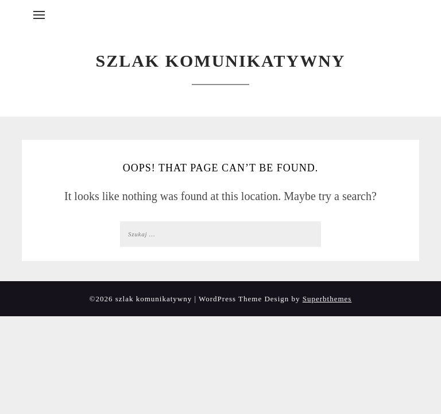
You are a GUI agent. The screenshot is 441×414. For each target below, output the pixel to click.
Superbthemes (327, 298)
